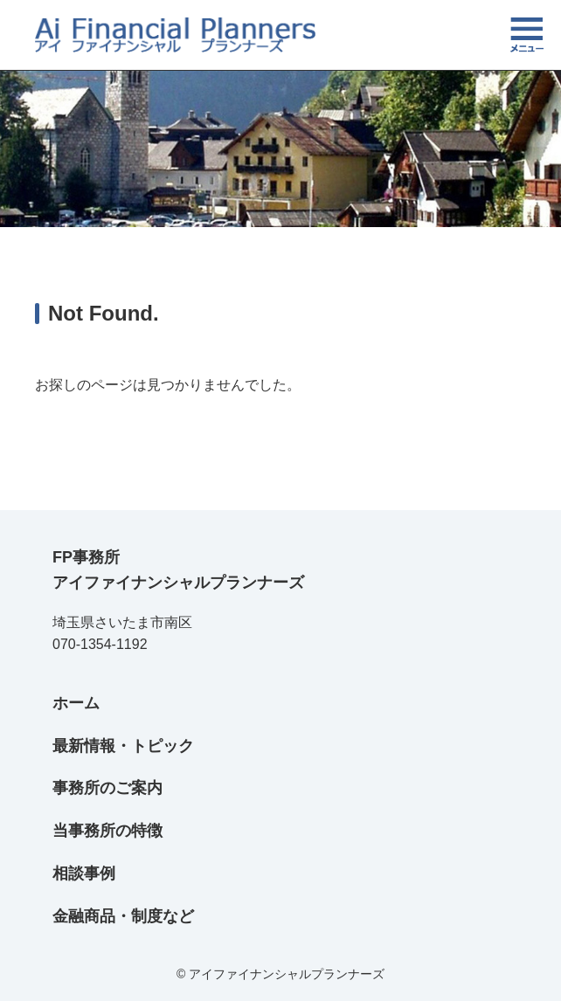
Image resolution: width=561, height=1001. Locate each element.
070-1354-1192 (100, 644)
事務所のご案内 (107, 788)
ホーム (76, 703)
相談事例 (83, 873)
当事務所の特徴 (107, 830)
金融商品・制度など (123, 916)
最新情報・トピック (123, 746)
